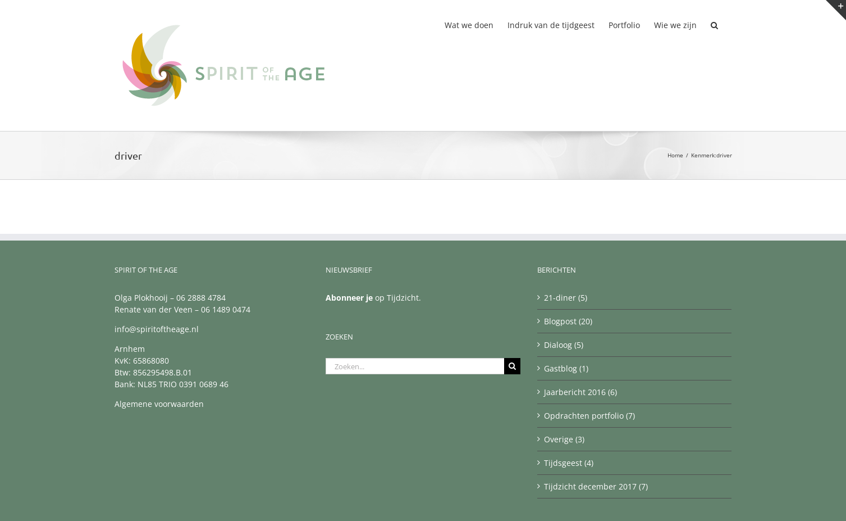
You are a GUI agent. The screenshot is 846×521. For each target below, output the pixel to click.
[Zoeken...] (415, 366)
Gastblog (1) (566, 368)
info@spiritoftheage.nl (157, 329)
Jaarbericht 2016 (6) (580, 392)
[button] (714, 24)
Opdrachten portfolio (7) (589, 415)
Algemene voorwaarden (159, 403)
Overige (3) (564, 439)
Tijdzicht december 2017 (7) (596, 486)
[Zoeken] (512, 366)
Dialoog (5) (563, 344)
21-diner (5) (565, 297)
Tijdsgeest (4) (568, 462)
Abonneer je (349, 297)
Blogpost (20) (568, 321)
